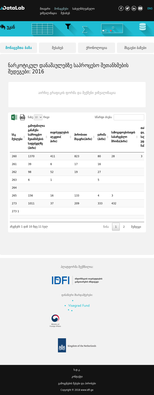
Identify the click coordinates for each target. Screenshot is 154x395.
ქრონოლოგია (96, 47)
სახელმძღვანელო (83, 8)
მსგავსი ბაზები (135, 47)
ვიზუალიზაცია (48, 13)
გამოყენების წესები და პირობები (77, 383)
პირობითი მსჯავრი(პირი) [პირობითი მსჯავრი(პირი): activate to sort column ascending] (83, 136)
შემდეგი (136, 227)
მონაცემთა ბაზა (18, 48)
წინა (106, 227)
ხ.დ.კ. (77, 370)
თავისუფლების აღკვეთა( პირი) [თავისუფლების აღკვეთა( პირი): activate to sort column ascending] (59, 136)
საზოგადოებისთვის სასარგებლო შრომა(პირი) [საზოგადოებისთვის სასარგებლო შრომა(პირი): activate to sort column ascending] (123, 136)
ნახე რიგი (39, 117)
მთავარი (45, 8)
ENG (149, 8)
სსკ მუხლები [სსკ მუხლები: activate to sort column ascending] (17, 136)
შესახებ (65, 13)
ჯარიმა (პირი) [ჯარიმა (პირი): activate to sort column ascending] (101, 136)
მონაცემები (61, 8)
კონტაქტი (77, 376)
